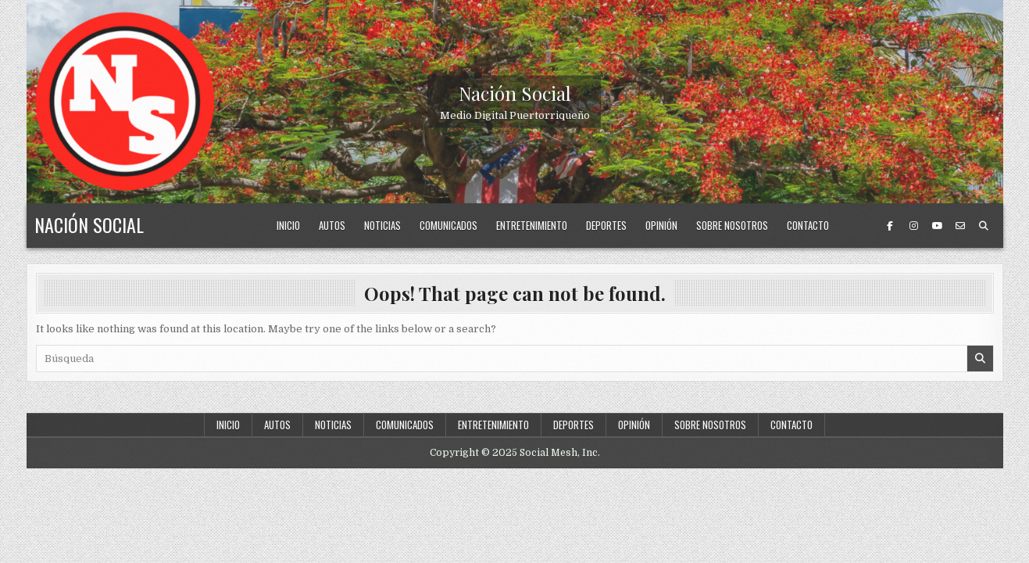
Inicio (288, 225)
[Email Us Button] (960, 226)
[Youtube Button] (937, 226)
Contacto (808, 225)
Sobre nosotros (732, 225)
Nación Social (515, 93)
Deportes (606, 225)
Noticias (382, 225)
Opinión (661, 225)
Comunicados (448, 225)
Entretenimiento (531, 225)
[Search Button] (984, 226)
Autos (332, 225)
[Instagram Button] (913, 226)
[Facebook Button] (890, 226)
